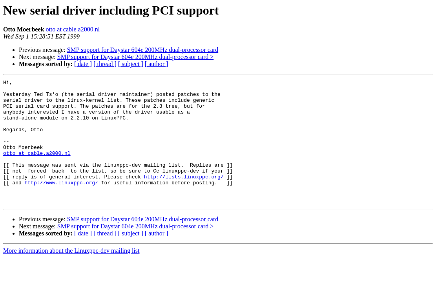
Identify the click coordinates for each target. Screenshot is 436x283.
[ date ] (83, 64)
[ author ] (156, 64)
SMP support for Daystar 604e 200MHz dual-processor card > (135, 56)
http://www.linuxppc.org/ (61, 203)
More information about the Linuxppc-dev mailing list (71, 275)
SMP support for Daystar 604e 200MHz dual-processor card (143, 49)
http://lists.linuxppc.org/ (184, 196)
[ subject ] (130, 64)
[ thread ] (105, 64)
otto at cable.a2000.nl (73, 29)
